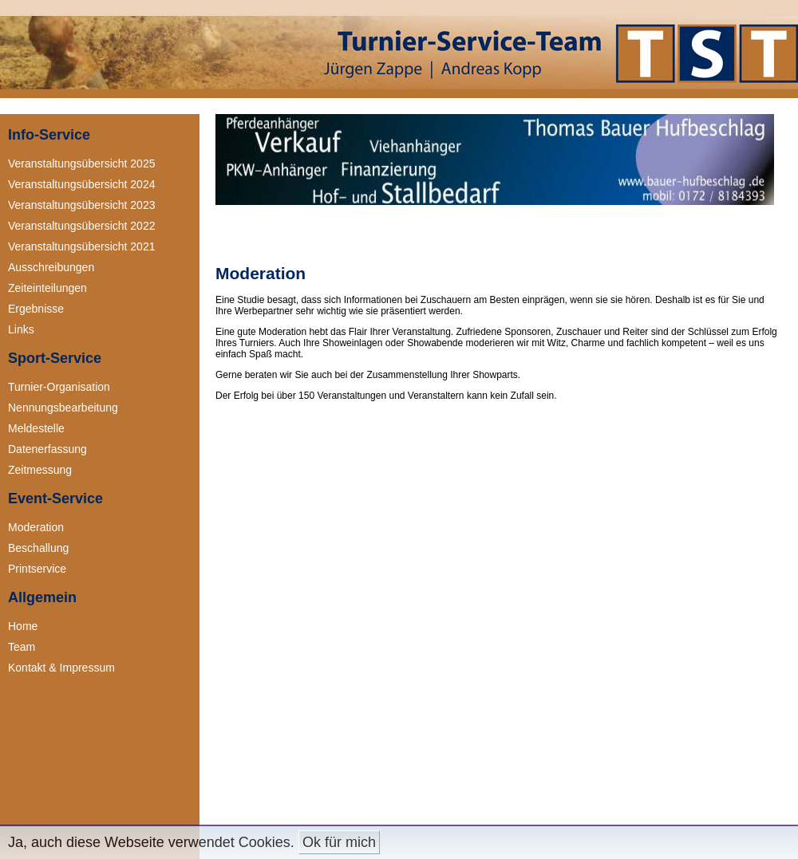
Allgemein (42, 597)
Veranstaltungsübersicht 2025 (81, 163)
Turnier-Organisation (59, 386)
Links (21, 329)
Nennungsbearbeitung (63, 407)
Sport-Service (54, 358)
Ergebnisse (36, 308)
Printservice (37, 568)
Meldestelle (36, 428)
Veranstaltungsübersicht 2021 (81, 246)
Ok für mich (339, 842)
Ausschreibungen (51, 267)
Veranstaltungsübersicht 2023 (81, 205)
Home (23, 626)
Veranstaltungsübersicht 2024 (81, 184)
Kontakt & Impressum (61, 667)
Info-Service (49, 135)
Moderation (36, 527)
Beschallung (38, 548)
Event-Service (55, 498)
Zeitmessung (40, 469)
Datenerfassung (47, 449)
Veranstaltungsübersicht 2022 (81, 225)
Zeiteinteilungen (47, 288)
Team (21, 646)
